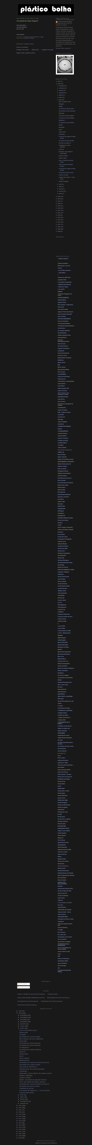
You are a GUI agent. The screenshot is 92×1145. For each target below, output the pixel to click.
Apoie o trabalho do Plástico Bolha (31, 994)
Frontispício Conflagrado (65, 539)
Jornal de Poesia (62, 583)
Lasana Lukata (62, 600)
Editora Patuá (61, 487)
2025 (59, 83)
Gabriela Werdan (62, 543)
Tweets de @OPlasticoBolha (46, 1143)
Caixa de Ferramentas (64, 376)
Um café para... (62, 932)
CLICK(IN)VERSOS (63, 431)
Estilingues (61, 511)
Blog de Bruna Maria (63, 369)
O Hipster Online (62, 713)
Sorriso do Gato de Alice (64, 891)
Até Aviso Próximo (63, 346)
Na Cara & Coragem (63, 675)
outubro (61, 90)
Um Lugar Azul (62, 934)
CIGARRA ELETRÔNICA (64, 426)
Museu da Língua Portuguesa (66, 668)
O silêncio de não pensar (65, 726)
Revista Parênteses (63, 866)
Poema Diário (61, 783)
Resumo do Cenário (63, 861)
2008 (59, 231)
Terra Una (60, 905)
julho (60, 97)
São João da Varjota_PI (65, 143)
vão (59, 968)
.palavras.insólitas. (63, 263)
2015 (59, 215)
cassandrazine (62, 407)
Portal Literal (61, 816)
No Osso (60, 687)
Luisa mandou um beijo (64, 630)
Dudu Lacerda (62, 480)
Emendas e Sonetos (63, 496)
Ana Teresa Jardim (63, 309)
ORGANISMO (61, 733)
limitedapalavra (62, 604)
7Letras (60, 268)
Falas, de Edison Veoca (65, 101)
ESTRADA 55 (61, 515)
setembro (61, 92)
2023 (59, 198)
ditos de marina (62, 468)
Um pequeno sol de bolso (65, 937)
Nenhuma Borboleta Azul (65, 682)
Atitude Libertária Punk (64, 335)
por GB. (60, 814)
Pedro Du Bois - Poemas (64, 774)
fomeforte (60, 532)
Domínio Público (62, 475)
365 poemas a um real (64, 265)
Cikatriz (60, 428)
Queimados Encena (63, 842)
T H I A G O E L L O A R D (65, 902)
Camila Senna (61, 379)
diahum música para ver (64, 464)
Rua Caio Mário (62, 877)
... (58, 261)
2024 (59, 196)
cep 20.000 (61, 414)
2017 (59, 210)
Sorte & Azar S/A (62, 893)
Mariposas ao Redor (63, 647)
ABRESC (60, 291)
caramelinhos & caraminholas (66, 381)
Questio (61, 125)
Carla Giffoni (61, 386)
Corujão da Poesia (63, 440)
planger (61, 106)
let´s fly (60, 602)
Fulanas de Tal (62, 541)
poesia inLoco (62, 798)
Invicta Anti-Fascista (63, 576)
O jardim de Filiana (63, 715)
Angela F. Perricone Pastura (65, 311)
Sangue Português (63, 181)
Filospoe (60, 522)
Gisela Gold (61, 558)
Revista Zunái (61, 868)
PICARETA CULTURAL (64, 779)
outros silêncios (62, 751)
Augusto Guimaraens (63, 348)
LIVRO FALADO (62, 621)
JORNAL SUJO (62, 590)
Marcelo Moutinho (63, 642)
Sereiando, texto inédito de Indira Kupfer (35, 1073)
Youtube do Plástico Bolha (27, 1001)
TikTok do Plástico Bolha (27, 1005)
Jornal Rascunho (62, 588)
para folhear (61, 767)
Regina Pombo (62, 859)
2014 (59, 217)
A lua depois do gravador (65, 282)
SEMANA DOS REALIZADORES (62, 883)
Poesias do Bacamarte (64, 805)
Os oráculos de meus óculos (66, 746)
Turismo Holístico (63, 927)
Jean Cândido (61, 579)
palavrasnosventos (63, 760)
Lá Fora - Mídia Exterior (64, 633)
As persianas (61, 328)
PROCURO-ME (62, 826)
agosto (61, 95)
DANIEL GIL (61, 452)
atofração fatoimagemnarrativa (63, 340)
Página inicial (35, 49)
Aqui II (60, 129)
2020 (59, 203)
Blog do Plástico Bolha (65, 21)
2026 (59, 81)
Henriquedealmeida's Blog (65, 562)
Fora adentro (61, 534)
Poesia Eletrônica (62, 795)
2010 (59, 226)
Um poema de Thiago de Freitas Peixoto (34, 1062)
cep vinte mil (61, 417)
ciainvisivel (61, 424)
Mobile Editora (62, 658)
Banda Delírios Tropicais (64, 357)
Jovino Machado (62, 593)
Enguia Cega (61, 501)
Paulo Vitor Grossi (63, 772)
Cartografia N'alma (63, 396)
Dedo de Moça (62, 454)
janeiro (61, 193)
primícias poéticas (63, 821)
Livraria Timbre (62, 619)
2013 (59, 219)
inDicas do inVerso (63, 567)
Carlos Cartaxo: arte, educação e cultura (63, 393)
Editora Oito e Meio (63, 485)
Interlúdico (61, 574)
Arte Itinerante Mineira (64, 323)
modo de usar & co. (63, 661)
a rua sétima (61, 289)
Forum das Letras (63, 536)
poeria (59, 786)
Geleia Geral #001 (62, 548)
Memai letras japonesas (64, 651)
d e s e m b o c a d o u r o (65, 450)
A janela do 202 (62, 279)
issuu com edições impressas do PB (30, 997)
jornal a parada (62, 581)
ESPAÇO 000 (61, 506)
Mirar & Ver (61, 656)
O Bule (60, 703)
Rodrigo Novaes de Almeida (65, 873)
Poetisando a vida (63, 812)
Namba (60, 680)
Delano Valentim (62, 457)
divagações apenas (63, 471)
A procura (61, 149)
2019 (59, 205)
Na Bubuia (60, 673)
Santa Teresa (62, 132)
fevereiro (61, 191)
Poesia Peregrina (62, 802)
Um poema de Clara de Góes (66, 108)
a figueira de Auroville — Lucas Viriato (34, 1090)
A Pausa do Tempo (63, 286)
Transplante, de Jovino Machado (32, 1069)
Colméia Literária (62, 433)
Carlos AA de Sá (62, 390)
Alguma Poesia (62, 302)
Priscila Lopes (62, 823)
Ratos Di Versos (62, 854)
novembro (61, 88)
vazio (59, 954)
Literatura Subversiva (64, 614)
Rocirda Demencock (63, 870)
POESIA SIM (61, 788)
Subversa (60, 900)
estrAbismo (61, 513)
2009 (59, 229)
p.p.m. (59, 755)
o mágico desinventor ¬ (64, 717)
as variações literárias (64, 330)
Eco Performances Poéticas (65, 482)
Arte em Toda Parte (63, 321)
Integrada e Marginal (63, 572)
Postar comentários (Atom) (28, 53)
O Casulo (60, 705)
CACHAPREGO (62, 374)
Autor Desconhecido (63, 353)
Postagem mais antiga (47, 49)
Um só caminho (62, 939)
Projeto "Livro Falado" (64, 830)
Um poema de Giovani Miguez (66, 118)
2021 (59, 201)
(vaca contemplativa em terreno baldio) (64, 948)
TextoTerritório (62, 907)
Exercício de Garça (63, 520)
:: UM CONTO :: (62, 272)
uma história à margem (64, 941)
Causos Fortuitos (62, 410)
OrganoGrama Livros (63, 735)
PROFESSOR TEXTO (63, 828)
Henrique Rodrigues (63, 560)
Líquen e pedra (63, 158)
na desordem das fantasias (65, 677)
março (61, 189)
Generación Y (61, 551)
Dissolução (61, 127)
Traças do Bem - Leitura (64, 912)
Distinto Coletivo (62, 466)
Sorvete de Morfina (63, 895)
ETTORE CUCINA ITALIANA (65, 518)
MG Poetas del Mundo (64, 654)
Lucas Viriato (61, 626)
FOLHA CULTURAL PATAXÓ (65, 529)
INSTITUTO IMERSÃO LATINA (66, 569)
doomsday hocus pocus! (64, 478)
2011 (59, 224)
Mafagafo (60, 635)
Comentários (23, 987)
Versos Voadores (62, 963)
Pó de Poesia (61, 840)
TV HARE (60, 930)
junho (60, 99)
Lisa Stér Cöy (61, 609)
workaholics (62, 134)
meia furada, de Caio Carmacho (67, 111)
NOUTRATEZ (61, 694)
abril (60, 186)
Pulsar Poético (62, 835)
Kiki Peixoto (61, 597)
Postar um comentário (22, 47)
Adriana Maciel (62, 300)
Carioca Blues (62, 383)
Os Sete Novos (62, 748)
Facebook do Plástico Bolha (52, 1001)
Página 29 (60, 837)
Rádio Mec (61, 113)
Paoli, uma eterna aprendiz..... (66, 765)
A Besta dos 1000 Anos (64, 277)
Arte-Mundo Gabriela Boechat (66, 325)
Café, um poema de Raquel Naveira (32, 1082)
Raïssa (60, 856)
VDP (59, 956)
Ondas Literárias (62, 730)
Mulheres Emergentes (64, 663)
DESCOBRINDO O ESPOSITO (66, 461)
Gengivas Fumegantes (64, 553)
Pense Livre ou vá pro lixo (65, 776)
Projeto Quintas (62, 833)
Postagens (22, 984)
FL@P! (60, 525)
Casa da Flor (61, 399)
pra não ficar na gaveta (64, 819)
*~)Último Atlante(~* (63, 258)
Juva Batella (61, 595)
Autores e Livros (62, 355)
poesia (32, 38)
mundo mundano (62, 666)
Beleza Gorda (61, 362)
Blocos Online (62, 367)
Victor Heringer (62, 965)
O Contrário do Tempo (64, 708)
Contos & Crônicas (63, 438)
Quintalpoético (62, 845)
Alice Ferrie (61, 307)
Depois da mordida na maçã (65, 459)
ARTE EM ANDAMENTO (64, 318)
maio (60, 184)
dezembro (61, 85)
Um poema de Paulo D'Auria (66, 172)
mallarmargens (62, 640)
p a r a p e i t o (62, 753)
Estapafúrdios (62, 508)
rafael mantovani (62, 847)
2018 (59, 208)
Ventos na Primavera (63, 958)
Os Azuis (60, 740)
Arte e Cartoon (62, 316)
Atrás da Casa (62, 343)
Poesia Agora (61, 793)
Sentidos (60, 886)
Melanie (60, 649)
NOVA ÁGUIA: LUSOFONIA (65, 696)
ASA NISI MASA (62, 333)
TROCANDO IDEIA (63, 916)
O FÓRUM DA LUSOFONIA (65, 710)
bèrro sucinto (61, 372)
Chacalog (60, 419)
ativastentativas (62, 337)
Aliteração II (62, 120)
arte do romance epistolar (65, 314)
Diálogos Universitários (64, 473)
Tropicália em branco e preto (66, 919)
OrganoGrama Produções (65, 737)
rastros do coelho (63, 852)
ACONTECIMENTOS (63, 297)
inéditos (27, 38)
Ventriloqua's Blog (63, 961)
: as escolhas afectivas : (64, 270)
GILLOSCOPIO (62, 555)
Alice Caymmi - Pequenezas (65, 304)
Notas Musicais (62, 689)
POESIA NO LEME (63, 800)
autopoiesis (61, 350)
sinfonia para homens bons (65, 888)
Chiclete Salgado (62, 421)
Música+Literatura (63, 670)
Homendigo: (61, 565)
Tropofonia (61, 921)
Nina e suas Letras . (63, 684)
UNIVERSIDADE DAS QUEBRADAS (63, 944)
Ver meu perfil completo (63, 48)
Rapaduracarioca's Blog (64, 849)
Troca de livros (62, 914)
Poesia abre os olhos (63, 791)
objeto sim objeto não (64, 728)
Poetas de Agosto (63, 807)
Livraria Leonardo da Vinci (65, 616)
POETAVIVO (61, 809)
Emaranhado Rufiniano (64, 494)
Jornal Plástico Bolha (64, 586)
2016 (59, 212)
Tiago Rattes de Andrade (64, 909)
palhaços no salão (63, 762)
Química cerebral (63, 155)
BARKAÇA (61, 360)
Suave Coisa (61, 898)
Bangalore (61, 104)
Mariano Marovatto (63, 644)
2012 (59, 222)
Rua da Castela (62, 880)
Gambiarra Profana (63, 546)
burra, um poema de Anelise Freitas (33, 1080)
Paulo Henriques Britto (64, 769)
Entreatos (60, 504)
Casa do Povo (61, 401)
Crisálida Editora (62, 442)
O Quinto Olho (62, 720)
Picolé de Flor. (62, 781)
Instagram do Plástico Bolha (58, 997)
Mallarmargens (62, 637)
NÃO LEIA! (61, 698)
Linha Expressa (62, 607)
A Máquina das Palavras (64, 284)
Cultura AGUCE (62, 447)
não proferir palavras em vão (66, 701)
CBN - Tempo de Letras (64, 412)
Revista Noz (61, 863)
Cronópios (61, 445)
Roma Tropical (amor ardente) (66, 875)
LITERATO (60, 612)
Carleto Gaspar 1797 (63, 388)
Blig (59, 364)
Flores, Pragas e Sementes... (65, 527)
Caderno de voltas (63, 175)
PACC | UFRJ (61, 758)
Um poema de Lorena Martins (66, 122)
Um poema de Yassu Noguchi (66, 115)
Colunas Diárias (62, 435)
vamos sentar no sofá (64, 951)
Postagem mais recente (23, 49)
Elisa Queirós (61, 492)
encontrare (61, 499)
